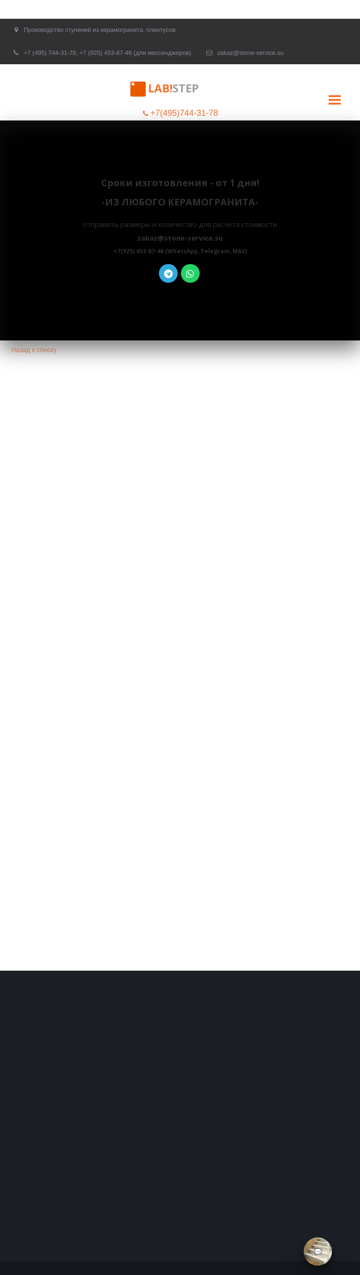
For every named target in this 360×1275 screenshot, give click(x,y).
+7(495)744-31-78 (184, 113)
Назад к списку (34, 350)
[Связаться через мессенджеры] (318, 1251)
